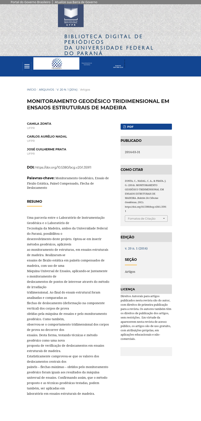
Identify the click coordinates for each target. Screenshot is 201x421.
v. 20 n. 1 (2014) (67, 89)
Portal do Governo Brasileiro (30, 2)
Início (31, 89)
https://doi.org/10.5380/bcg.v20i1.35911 (63, 167)
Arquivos (46, 89)
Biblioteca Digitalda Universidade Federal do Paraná (109, 45)
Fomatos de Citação (141, 218)
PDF (129, 126)
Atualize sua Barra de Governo (76, 2)
